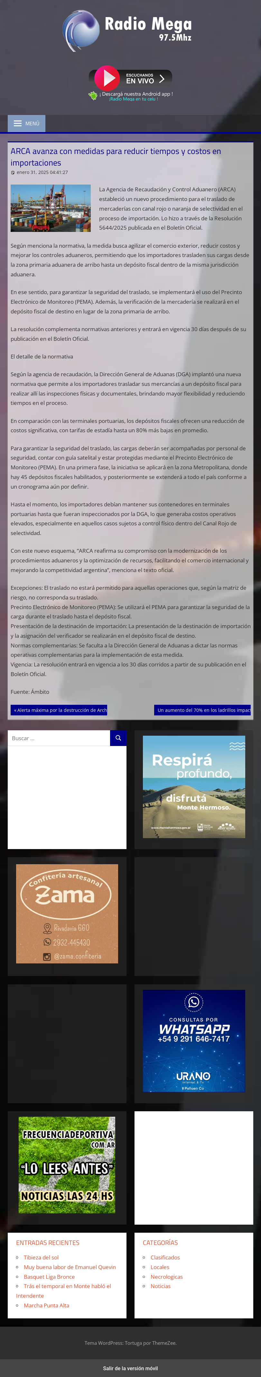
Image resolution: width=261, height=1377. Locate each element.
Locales (160, 1267)
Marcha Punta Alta (46, 1305)
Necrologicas (167, 1276)
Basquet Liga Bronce (49, 1276)
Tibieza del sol (41, 1257)
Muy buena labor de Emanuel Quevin (70, 1267)
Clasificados (165, 1257)
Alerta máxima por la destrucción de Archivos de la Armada (81, 709)
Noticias (161, 1286)
